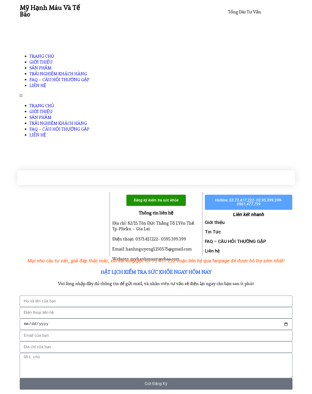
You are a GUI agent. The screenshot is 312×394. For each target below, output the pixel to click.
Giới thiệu (215, 222)
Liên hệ (212, 251)
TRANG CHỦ (41, 56)
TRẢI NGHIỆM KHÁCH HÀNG (58, 74)
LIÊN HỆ (37, 85)
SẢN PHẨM (40, 68)
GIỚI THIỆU (40, 62)
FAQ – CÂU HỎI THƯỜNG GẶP (59, 79)
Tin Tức (213, 232)
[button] (156, 95)
